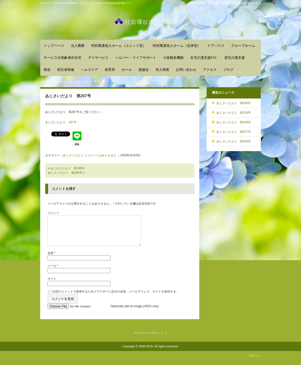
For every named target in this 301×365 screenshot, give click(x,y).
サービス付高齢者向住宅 (62, 58)
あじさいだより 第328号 (233, 122)
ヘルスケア (89, 70)
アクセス (210, 70)
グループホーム (243, 46)
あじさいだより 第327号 (233, 132)
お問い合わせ (186, 70)
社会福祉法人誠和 (150, 23)
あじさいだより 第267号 (68, 96)
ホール (127, 70)
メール (53, 271)
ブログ (228, 70)
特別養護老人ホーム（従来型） (177, 46)
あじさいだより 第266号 (67, 168)
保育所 (110, 70)
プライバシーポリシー (148, 339)
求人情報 (162, 70)
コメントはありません (101, 155)
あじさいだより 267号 (60, 122)
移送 (47, 70)
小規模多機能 (173, 58)
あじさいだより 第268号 (65, 172)
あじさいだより (73, 155)
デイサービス (98, 58)
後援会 (143, 70)
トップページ (54, 46)
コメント (53, 213)
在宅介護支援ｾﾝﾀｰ (204, 58)
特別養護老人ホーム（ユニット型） (118, 46)
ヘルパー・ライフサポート (135, 58)
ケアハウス (216, 46)
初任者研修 (65, 70)
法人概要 (78, 46)
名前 (51, 259)
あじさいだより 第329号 (233, 112)
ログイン (255, 361)
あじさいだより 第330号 (233, 103)
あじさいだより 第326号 (233, 141)
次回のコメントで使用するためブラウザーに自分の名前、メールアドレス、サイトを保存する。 (115, 297)
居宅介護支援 (234, 58)
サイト (52, 284)
